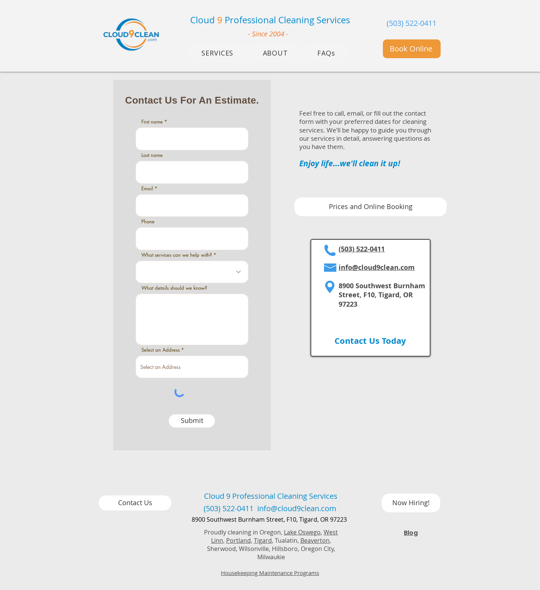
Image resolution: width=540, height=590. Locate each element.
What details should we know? (174, 288)
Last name (152, 155)
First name (152, 121)
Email (147, 188)
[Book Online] (412, 48)
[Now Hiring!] (411, 503)
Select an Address (160, 350)
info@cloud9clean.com (377, 267)
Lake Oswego (302, 532)
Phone (147, 221)
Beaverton (315, 540)
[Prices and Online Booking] (370, 206)
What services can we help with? (176, 255)
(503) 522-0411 (411, 23)
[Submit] (192, 420)
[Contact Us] (135, 502)
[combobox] (192, 367)
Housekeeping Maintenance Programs (270, 572)
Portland (238, 540)
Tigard (263, 540)
